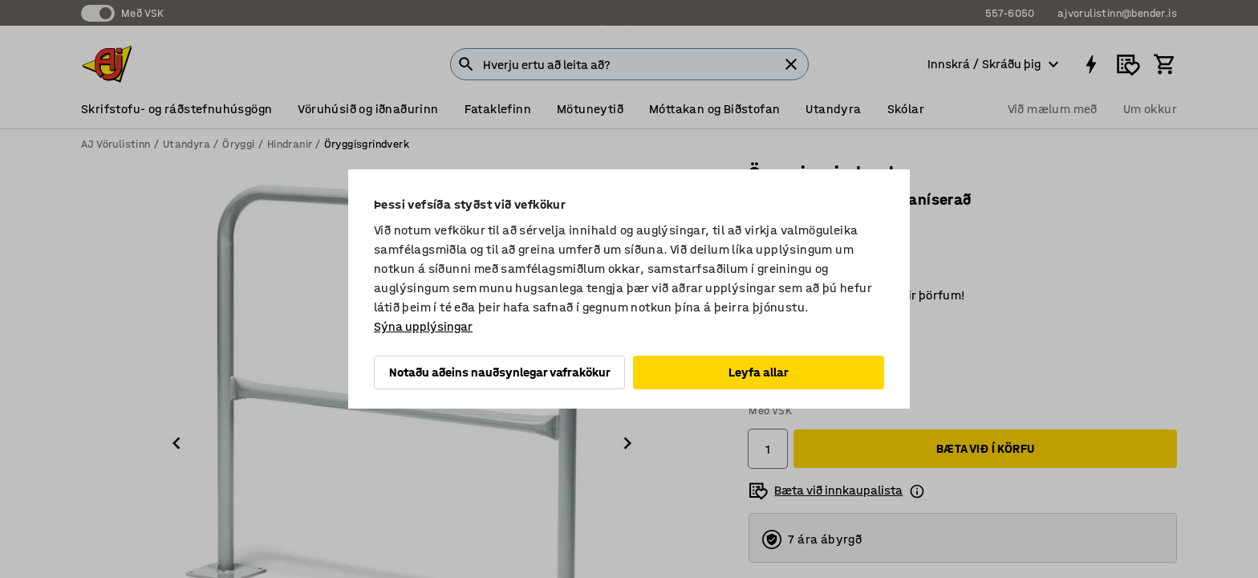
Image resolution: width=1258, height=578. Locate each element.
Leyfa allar (758, 372)
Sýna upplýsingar (423, 326)
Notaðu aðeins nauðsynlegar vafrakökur (500, 372)
